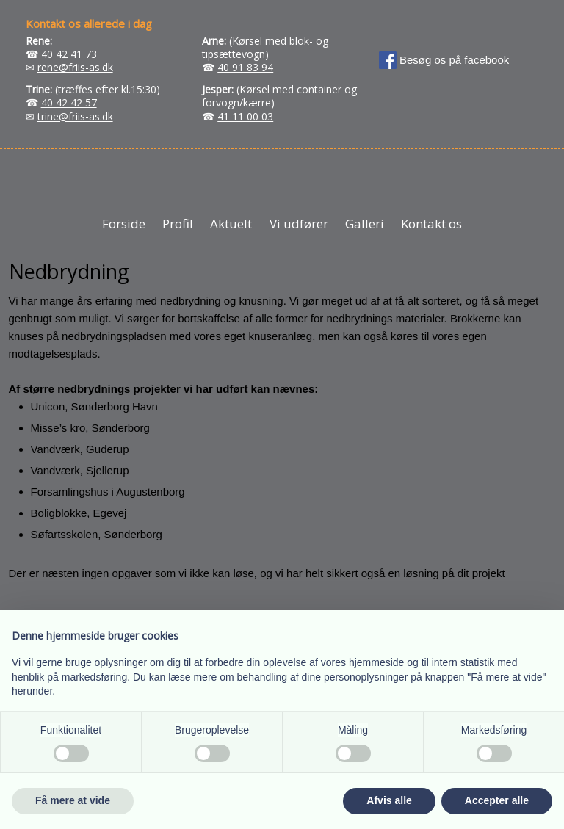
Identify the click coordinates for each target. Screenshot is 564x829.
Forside (123, 223)
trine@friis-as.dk (75, 116)
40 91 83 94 (245, 67)
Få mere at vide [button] (72, 800)
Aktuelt (231, 223)
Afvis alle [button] (388, 800)
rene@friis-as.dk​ (75, 67)
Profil (177, 223)
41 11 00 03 (245, 116)
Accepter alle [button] (497, 800)
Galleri (364, 223)
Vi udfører (299, 223)
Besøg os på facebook (454, 60)
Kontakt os (431, 223)
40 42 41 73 (69, 54)
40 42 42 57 (69, 102)
